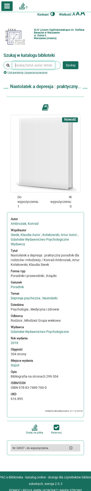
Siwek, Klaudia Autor (25, 234)
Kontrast (46, 13)
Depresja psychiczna (25, 298)
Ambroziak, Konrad (24, 223)
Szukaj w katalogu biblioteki (29, 55)
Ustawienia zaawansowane (25, 72)
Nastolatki (49, 298)
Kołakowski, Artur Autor (59, 234)
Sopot (15, 365)
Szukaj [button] (70, 65)
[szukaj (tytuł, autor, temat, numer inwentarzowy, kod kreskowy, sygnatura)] (33, 65)
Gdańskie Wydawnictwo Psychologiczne (40, 331)
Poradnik (17, 287)
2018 (14, 343)
